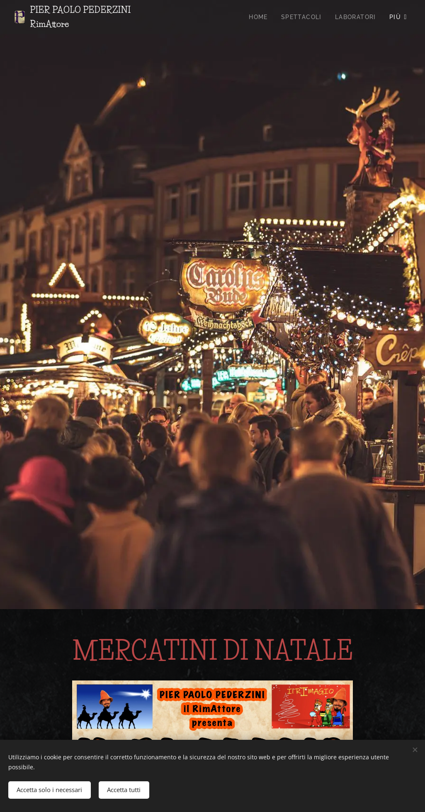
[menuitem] (260, 17)
